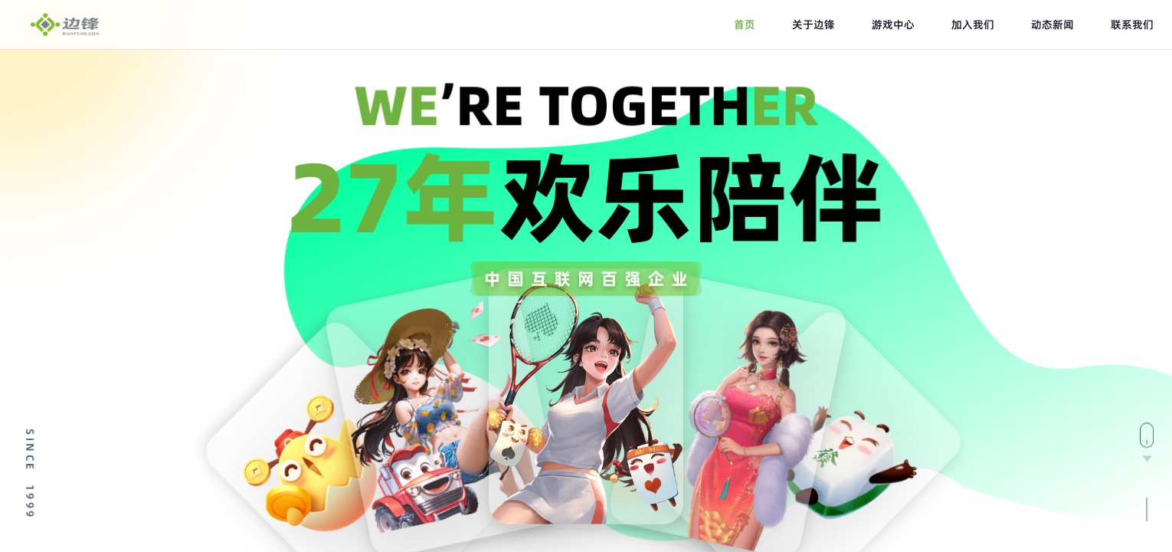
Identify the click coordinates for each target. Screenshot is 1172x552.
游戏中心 (893, 24)
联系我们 (1132, 24)
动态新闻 (1052, 24)
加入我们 (972, 24)
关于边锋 (813, 24)
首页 (744, 24)
